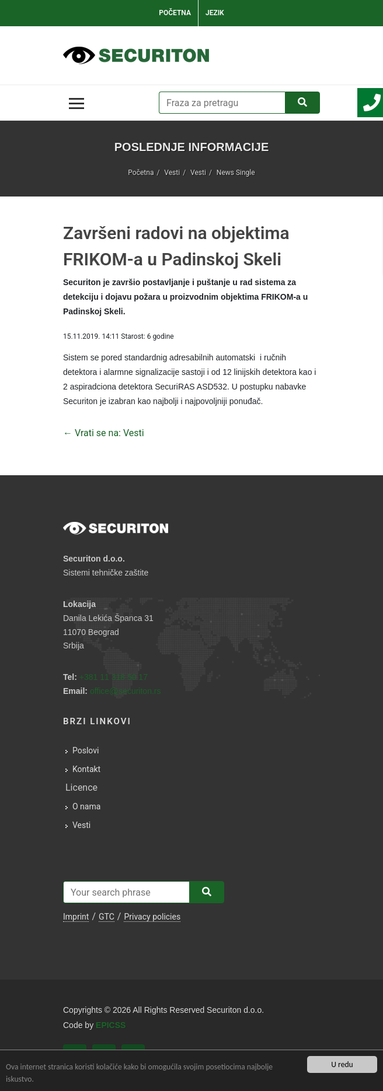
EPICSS (111, 1025)
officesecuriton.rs (125, 691)
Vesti (172, 173)
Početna (175, 13)
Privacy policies (152, 916)
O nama (86, 806)
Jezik (215, 13)
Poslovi (85, 750)
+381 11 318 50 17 (113, 677)
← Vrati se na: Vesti (103, 432)
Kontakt (86, 769)
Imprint (76, 916)
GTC (106, 916)
